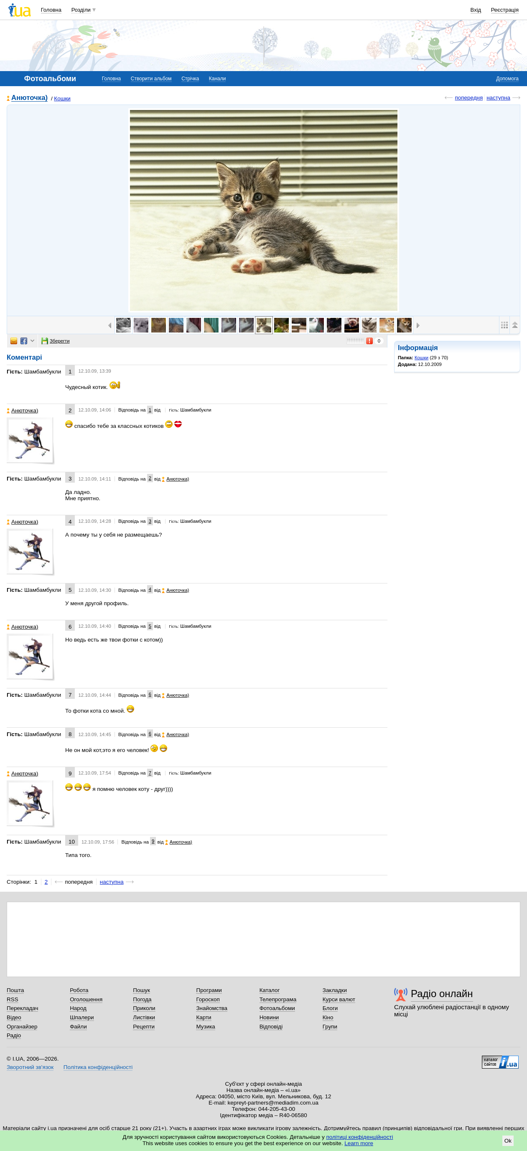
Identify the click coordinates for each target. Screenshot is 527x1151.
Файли (78, 1026)
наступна (498, 98)
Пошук (141, 990)
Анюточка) (29, 98)
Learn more (358, 1143)
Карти (203, 1017)
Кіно (328, 1017)
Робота (79, 990)
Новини (269, 1017)
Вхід (476, 10)
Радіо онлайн (442, 993)
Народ (78, 1008)
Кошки (62, 98)
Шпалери (82, 1017)
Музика (205, 1026)
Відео (14, 1017)
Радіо (14, 1035)
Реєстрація (505, 10)
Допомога (507, 79)
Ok (508, 1141)
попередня (469, 98)
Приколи (144, 1008)
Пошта (15, 990)
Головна (51, 10)
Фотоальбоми (277, 1008)
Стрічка (190, 79)
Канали (217, 79)
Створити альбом (151, 79)
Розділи (81, 10)
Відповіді (271, 1026)
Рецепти (144, 1026)
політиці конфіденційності (359, 1137)
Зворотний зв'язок (30, 1067)
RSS (12, 999)
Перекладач (22, 1008)
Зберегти (55, 341)
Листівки (144, 1017)
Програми (208, 990)
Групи (330, 1026)
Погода (142, 999)
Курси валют (339, 999)
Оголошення (86, 999)
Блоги (330, 1008)
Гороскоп (207, 999)
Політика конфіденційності (98, 1067)
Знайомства (211, 1008)
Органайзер (22, 1026)
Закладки (335, 990)
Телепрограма (278, 999)
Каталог (270, 990)
